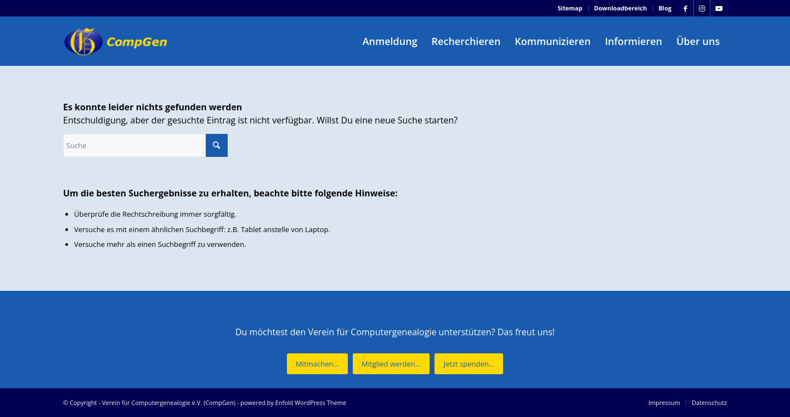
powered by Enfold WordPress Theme (293, 402)
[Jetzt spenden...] (469, 364)
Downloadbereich (620, 8)
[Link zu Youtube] (718, 8)
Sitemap (570, 8)
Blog (665, 8)
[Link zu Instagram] (702, 8)
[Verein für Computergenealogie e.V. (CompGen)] (117, 41)
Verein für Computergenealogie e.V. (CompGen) (168, 402)
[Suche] (145, 145)
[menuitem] (570, 8)
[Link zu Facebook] (685, 8)
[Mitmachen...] (317, 364)
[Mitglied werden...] (391, 364)
